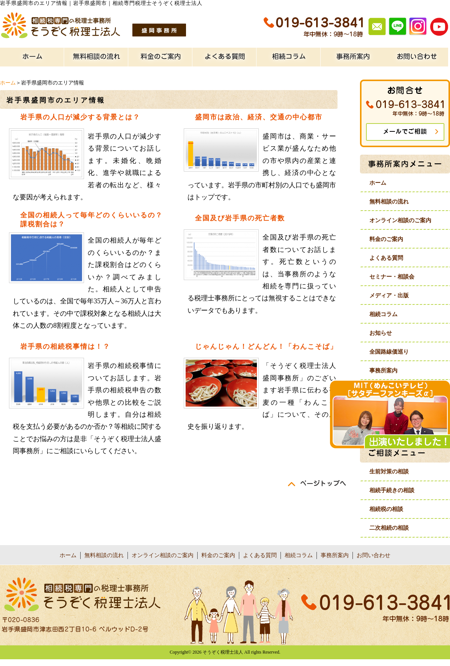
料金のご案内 (386, 239)
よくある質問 (386, 258)
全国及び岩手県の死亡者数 (240, 218)
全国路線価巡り (389, 352)
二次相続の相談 (389, 528)
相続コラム (383, 314)
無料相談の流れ (389, 202)
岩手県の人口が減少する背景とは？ (80, 117)
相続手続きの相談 (391, 490)
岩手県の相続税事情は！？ (65, 346)
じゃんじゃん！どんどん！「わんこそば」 (266, 346)
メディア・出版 (389, 295)
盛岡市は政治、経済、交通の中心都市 (258, 117)
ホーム (8, 83)
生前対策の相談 (389, 472)
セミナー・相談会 (391, 277)
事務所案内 (383, 371)
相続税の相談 (386, 509)
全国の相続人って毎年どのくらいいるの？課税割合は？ (91, 219)
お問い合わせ (373, 555)
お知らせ (380, 333)
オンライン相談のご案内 (400, 220)
